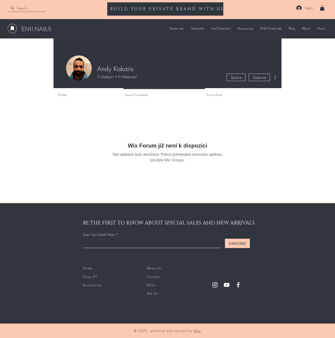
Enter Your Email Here (98, 235)
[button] (322, 8)
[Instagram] (214, 284)
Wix (197, 330)
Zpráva (236, 77)
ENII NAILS (36, 28)
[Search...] (26, 8)
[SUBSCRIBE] (237, 243)
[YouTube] (226, 284)
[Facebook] (238, 284)
